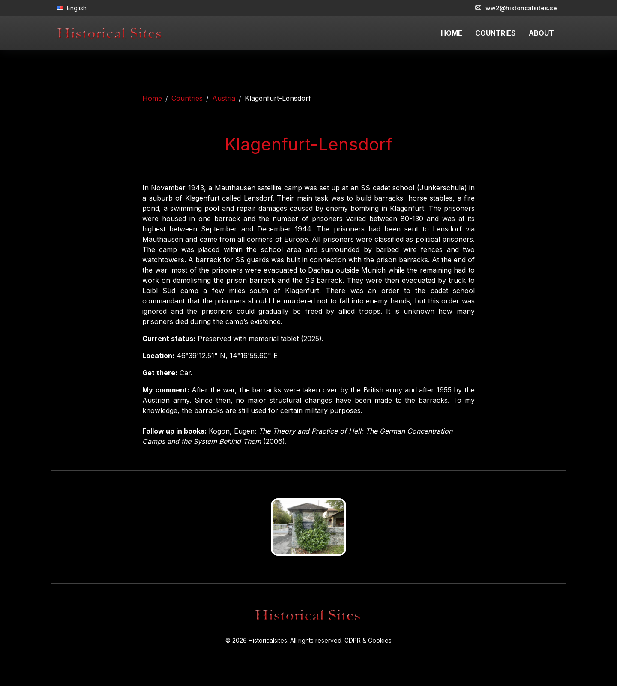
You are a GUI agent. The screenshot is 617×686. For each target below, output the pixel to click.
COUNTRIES (495, 33)
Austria (223, 98)
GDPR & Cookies (368, 640)
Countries (187, 98)
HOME (451, 33)
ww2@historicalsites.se (516, 7)
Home (152, 98)
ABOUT (541, 33)
